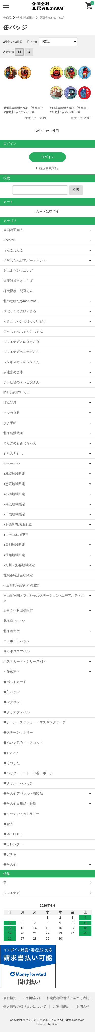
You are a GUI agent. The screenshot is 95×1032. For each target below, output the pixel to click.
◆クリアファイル (16, 712)
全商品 (7, 17)
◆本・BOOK (13, 834)
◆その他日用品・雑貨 (19, 803)
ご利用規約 (61, 1006)
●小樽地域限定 (14, 494)
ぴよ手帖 (9, 423)
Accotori (9, 240)
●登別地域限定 (25, 17)
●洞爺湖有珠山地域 (17, 524)
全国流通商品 (13, 230)
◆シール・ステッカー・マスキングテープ (34, 722)
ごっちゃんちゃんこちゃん (23, 331)
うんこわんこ (13, 250)
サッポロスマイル (16, 651)
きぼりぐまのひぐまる (19, 311)
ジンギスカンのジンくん (21, 362)
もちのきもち (13, 453)
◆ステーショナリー (18, 732)
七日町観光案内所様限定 (21, 585)
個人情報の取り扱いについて (24, 1006)
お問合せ (82, 1006)
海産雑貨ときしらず (18, 281)
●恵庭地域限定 (14, 484)
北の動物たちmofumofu (20, 301)
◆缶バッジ (11, 692)
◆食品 (8, 824)
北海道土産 (11, 631)
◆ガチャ (9, 854)
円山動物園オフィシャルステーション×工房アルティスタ (43, 598)
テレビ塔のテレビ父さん (21, 382)
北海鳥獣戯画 (13, 433)
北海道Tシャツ (14, 621)
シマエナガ (11, 893)
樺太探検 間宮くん (18, 291)
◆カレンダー (13, 844)
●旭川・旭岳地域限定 (19, 565)
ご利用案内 (31, 998)
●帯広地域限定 (14, 504)
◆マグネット (13, 702)
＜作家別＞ (11, 671)
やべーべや (11, 463)
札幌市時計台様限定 (18, 575)
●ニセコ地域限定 (15, 535)
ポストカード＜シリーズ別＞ (24, 661)
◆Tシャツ (10, 753)
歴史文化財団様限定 (18, 610)
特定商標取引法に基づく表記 (68, 998)
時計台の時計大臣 (16, 392)
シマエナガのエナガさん (21, 352)
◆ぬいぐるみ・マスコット (23, 743)
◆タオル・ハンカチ (18, 783)
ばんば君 (9, 403)
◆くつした (11, 763)
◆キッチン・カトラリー (21, 814)
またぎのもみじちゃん (19, 443)
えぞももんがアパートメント (24, 260)
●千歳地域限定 (14, 514)
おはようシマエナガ (18, 270)
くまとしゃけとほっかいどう (24, 321)
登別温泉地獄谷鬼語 (51, 17)
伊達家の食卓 (13, 372)
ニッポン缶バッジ (16, 641)
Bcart (55, 1024)
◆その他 (9, 864)
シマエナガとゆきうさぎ (21, 342)
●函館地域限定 (14, 555)
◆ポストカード (14, 682)
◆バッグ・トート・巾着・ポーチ (28, 773)
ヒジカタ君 (11, 413)
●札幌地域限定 (14, 474)
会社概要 (9, 998)
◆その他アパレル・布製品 (23, 793)
